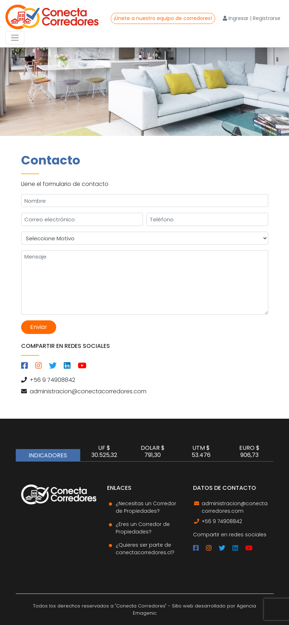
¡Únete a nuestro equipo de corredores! (163, 18)
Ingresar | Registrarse (251, 18)
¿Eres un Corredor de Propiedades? (143, 528)
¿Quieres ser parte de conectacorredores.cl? (145, 548)
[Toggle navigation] (14, 37)
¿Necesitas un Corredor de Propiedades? (146, 507)
